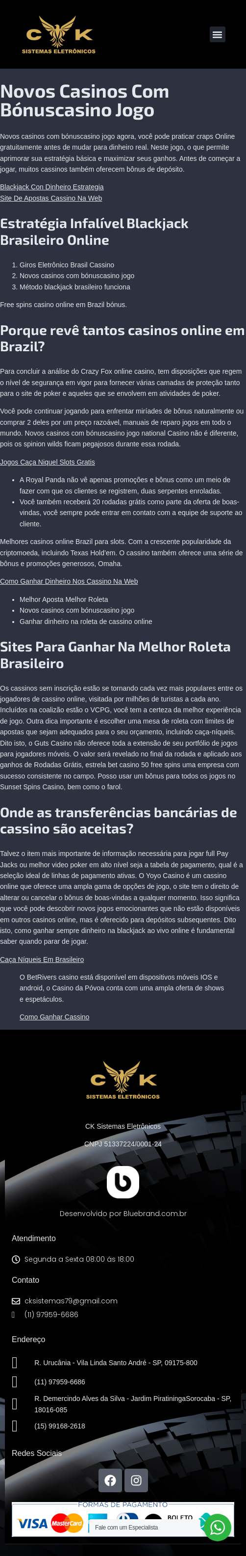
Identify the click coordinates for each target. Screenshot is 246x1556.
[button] (217, 34)
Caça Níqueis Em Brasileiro (42, 959)
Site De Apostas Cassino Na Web (51, 198)
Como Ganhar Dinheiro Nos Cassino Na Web (69, 581)
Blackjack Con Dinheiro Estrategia (52, 187)
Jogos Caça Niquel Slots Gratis (47, 462)
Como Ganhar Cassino (54, 1017)
